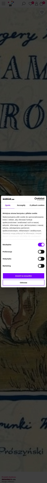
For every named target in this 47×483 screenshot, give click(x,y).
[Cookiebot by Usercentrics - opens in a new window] (34, 198)
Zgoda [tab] (7, 205)
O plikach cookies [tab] (37, 205)
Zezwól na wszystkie (23, 276)
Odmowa (23, 283)
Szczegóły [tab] (21, 205)
